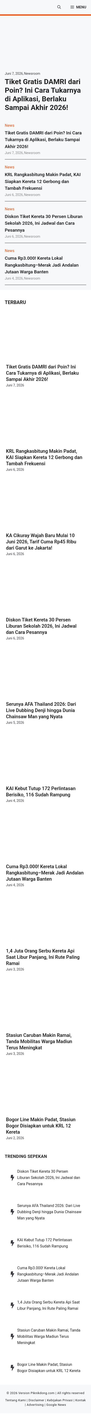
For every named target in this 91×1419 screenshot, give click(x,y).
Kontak (80, 1400)
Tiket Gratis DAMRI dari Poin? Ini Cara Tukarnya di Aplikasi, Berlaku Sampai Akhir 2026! (43, 94)
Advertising (35, 1405)
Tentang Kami (15, 1400)
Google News (56, 1405)
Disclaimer (36, 1400)
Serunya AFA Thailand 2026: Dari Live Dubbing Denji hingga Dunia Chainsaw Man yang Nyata (41, 710)
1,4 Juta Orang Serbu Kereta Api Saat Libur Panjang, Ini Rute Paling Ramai (43, 957)
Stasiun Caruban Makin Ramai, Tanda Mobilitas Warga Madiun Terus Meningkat (39, 1041)
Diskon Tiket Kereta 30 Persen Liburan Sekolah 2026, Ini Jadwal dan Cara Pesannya (43, 223)
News (9, 125)
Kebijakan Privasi (60, 1400)
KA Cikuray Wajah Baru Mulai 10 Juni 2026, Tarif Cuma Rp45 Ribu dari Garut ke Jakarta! (41, 542)
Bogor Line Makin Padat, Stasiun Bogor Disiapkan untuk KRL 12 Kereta (40, 1126)
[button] (59, 7)
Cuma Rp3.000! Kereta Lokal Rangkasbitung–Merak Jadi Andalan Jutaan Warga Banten (42, 265)
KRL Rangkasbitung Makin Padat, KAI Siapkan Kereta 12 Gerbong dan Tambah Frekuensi (43, 181)
